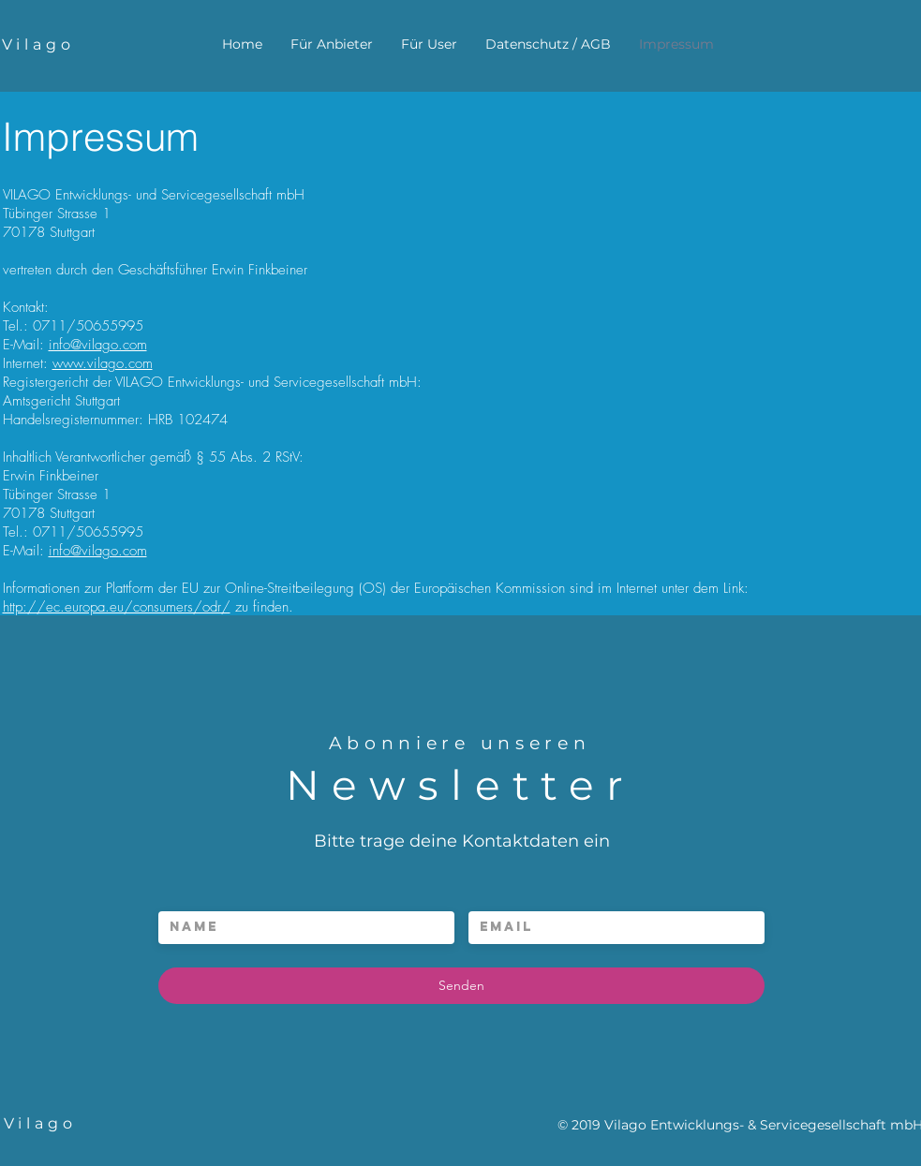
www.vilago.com (102, 363)
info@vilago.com (98, 344)
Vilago (38, 44)
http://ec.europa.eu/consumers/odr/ (116, 607)
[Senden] (461, 985)
